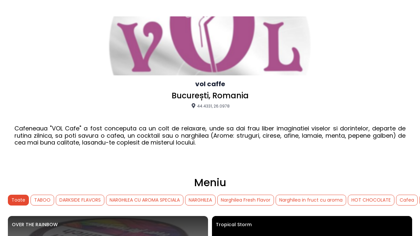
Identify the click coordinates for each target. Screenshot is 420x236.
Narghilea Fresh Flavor (245, 200)
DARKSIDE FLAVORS (80, 200)
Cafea (407, 200)
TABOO (42, 200)
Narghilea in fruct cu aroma (311, 200)
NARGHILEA (200, 200)
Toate (18, 200)
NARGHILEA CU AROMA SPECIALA (145, 200)
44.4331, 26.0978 (210, 105)
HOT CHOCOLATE (371, 200)
